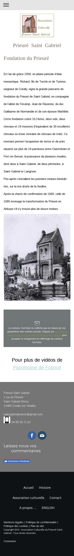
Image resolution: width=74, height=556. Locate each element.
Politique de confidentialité (41, 522)
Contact (55, 498)
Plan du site (37, 526)
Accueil (28, 487)
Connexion (10, 541)
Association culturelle (28, 498)
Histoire (45, 487)
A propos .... (28, 508)
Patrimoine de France (37, 367)
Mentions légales (13, 522)
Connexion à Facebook (16, 461)
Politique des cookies (16, 526)
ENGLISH (48, 508)
